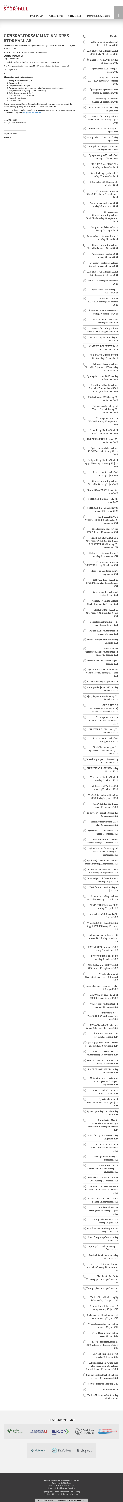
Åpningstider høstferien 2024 (104, 205)
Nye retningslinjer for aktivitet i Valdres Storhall (102, 672)
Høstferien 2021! (104, 572)
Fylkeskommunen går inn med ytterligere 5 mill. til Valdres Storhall (102, 1365)
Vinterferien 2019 (104, 916)
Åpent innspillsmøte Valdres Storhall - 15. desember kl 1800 (103, 388)
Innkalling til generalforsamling (102, 761)
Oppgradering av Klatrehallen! (103, 157)
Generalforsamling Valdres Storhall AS (102, 247)
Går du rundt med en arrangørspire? (103, 1210)
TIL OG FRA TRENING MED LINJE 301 (102, 871)
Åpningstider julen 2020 (102, 689)
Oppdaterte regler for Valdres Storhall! (103, 264)
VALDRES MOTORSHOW (103, 1071)
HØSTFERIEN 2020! (103, 731)
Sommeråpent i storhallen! (105, 321)
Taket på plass (102, 1290)
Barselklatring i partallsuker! (104, 175)
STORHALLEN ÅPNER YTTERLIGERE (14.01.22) (101, 519)
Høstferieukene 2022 (103, 399)
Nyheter (114, 36)
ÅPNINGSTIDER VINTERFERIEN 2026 (102, 52)
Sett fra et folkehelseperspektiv (103, 1383)
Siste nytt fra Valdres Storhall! (103, 555)
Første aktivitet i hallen (103, 1257)
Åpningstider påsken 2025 (102, 139)
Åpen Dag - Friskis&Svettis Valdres (102, 1053)
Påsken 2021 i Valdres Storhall (103, 632)
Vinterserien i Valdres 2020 (105, 788)
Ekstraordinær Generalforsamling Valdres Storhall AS (102, 216)
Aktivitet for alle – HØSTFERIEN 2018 (103, 966)
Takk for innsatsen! (104, 889)
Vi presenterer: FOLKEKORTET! (103, 1200)
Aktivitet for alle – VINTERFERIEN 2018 (102, 1015)
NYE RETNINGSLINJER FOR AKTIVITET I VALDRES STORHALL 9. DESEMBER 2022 (102, 542)
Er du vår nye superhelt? (102, 814)
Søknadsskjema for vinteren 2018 (102, 1062)
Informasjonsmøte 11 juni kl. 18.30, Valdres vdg (102, 1344)
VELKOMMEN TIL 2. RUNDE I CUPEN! (104, 996)
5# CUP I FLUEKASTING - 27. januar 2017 (102, 1026)
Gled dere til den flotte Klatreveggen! (102, 1279)
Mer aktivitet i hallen (102, 662)
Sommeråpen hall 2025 (103, 109)
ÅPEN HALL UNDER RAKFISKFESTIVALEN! (102, 1168)
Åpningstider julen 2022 (102, 378)
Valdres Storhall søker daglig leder (104, 1299)
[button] (37, 14)
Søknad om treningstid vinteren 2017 (103, 1179)
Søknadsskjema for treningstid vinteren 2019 (103, 938)
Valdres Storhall (110, 1389)
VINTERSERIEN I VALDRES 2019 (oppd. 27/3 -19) (102, 926)
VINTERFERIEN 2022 (103, 501)
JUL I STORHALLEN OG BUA (104, 166)
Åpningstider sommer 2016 (105, 1221)
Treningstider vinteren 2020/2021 (103, 720)
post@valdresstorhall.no (32, 113)
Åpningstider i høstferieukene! (103, 312)
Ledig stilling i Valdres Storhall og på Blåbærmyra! (101, 463)
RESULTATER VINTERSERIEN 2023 (104, 357)
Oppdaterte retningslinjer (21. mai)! (104, 623)
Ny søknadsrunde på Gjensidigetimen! (101, 977)
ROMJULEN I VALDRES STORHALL (102, 1147)
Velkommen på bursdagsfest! (104, 44)
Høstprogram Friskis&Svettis (104, 229)
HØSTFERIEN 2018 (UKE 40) (104, 958)
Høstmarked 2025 (105, 70)
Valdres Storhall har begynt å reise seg (104, 1308)
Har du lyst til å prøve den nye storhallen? (102, 1267)
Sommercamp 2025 (103, 130)
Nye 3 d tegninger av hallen (105, 1334)
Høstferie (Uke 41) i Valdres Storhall (102, 841)
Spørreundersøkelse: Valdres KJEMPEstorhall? (103, 451)
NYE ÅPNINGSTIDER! (102, 441)
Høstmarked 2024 (104, 184)
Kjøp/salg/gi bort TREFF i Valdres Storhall (101, 1044)
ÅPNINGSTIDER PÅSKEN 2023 (103, 348)
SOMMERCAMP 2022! (102, 492)
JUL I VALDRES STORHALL (105, 805)
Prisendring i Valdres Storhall (104, 432)
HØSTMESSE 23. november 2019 (103, 832)
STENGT (102, 681)
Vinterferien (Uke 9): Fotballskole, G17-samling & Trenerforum (103, 1125)
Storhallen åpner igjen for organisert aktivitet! (103, 750)
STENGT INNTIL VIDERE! (102, 770)
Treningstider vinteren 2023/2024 (103, 301)
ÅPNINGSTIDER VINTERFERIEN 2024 (102, 273)
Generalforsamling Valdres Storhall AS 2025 (103, 119)
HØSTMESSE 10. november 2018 (103, 949)
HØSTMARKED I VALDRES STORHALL (102, 583)
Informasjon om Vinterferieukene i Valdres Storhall (101, 651)
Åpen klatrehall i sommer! (102, 988)
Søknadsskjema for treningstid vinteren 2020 (103, 851)
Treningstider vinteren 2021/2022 (101, 564)
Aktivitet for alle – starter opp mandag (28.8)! (104, 1081)
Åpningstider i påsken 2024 (105, 255)
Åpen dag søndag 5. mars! (102, 1113)
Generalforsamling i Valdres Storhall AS (102, 898)
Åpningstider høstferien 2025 (104, 91)
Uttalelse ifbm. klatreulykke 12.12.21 (102, 530)
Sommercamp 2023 (104, 339)
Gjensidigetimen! (105, 1158)
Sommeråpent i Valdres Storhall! (102, 238)
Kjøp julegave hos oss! (102, 698)
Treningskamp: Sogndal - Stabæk (102, 148)
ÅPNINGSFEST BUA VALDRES (104, 907)
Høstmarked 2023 (105, 291)
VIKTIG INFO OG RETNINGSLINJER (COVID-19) (104, 708)
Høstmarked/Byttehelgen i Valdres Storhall (105, 409)
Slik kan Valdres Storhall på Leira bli (102, 1376)
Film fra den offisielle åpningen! (102, 1230)
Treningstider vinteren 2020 (104, 823)
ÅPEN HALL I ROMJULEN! (106, 1035)
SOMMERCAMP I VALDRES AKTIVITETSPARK (102, 612)
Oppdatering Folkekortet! (105, 100)
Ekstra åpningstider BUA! (102, 641)
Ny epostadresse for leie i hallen (103, 1325)
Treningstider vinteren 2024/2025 (102, 194)
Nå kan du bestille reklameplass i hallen (102, 1317)
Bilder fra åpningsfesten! (103, 1239)
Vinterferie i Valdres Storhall (104, 779)
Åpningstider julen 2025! (102, 61)
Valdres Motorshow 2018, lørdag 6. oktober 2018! (102, 1397)
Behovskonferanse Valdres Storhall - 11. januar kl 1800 (101, 367)
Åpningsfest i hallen (103, 1248)
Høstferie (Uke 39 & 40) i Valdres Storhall (101, 862)
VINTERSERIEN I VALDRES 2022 (102, 509)
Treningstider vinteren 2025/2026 (103, 80)
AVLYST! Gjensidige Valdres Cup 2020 (103, 797)
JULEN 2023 (102, 282)
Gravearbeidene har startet (105, 1355)
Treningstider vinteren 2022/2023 (102, 421)
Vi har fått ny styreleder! (102, 1137)
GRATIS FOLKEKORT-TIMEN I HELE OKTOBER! (101, 1189)
